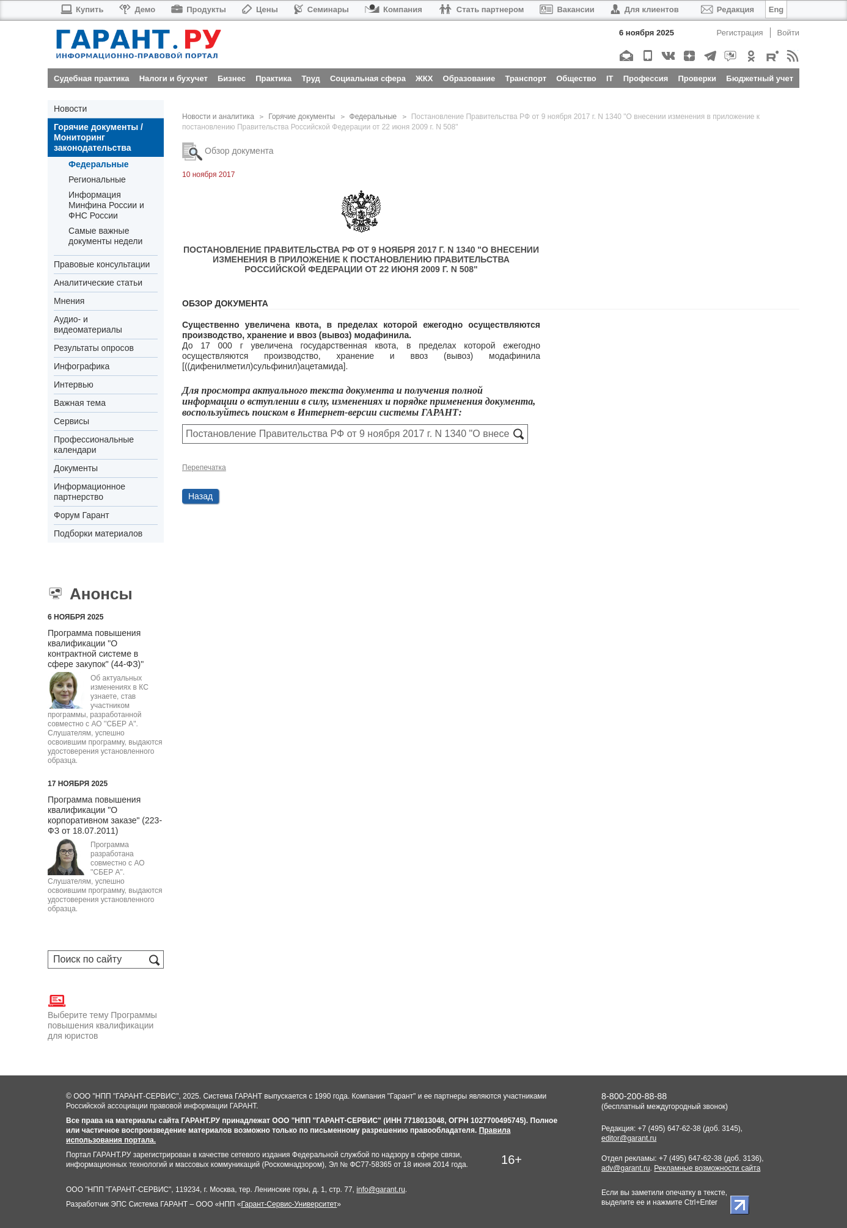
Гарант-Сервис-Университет (289, 1204)
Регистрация (740, 32)
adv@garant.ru (625, 1168)
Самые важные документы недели (105, 236)
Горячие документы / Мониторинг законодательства (98, 137)
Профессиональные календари (94, 445)
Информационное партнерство (89, 492)
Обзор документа (228, 151)
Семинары (321, 9)
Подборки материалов (98, 533)
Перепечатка (204, 467)
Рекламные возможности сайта (707, 1168)
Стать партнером (481, 9)
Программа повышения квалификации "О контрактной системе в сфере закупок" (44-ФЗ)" (96, 648)
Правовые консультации (102, 264)
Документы (76, 468)
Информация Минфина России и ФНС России (106, 205)
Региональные (97, 179)
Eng (776, 9)
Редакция (727, 9)
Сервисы (71, 421)
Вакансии (567, 9)
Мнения (69, 301)
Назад (200, 496)
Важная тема (80, 403)
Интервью (74, 384)
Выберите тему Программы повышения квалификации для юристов (102, 1016)
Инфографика (81, 366)
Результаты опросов (94, 348)
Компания (393, 9)
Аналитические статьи (98, 282)
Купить (81, 9)
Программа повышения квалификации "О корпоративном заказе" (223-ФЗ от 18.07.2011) (105, 815)
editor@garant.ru (628, 1138)
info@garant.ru (380, 1189)
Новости (70, 109)
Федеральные (98, 164)
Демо (137, 9)
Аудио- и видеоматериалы (88, 324)
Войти (788, 32)
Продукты (198, 9)
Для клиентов (644, 9)
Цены (260, 9)
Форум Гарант (81, 515)
